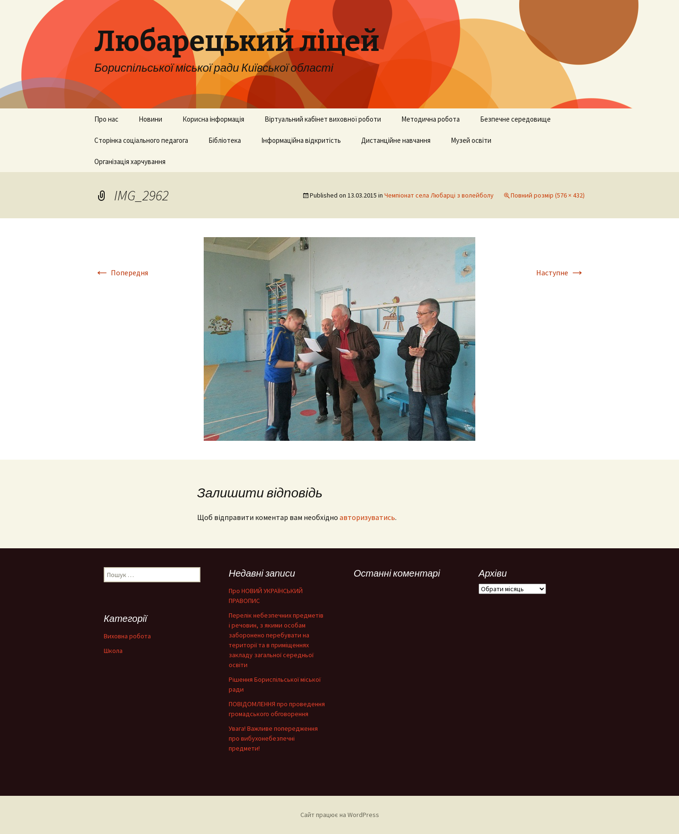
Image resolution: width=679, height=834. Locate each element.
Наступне (560, 272)
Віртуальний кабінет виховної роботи (323, 119)
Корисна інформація (213, 119)
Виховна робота (127, 636)
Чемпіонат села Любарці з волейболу (439, 195)
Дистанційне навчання (396, 140)
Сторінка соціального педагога (141, 140)
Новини (150, 119)
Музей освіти (471, 140)
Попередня (121, 272)
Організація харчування (130, 161)
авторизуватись (367, 517)
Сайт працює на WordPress (339, 814)
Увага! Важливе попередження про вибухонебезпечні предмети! (273, 738)
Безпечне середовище (515, 119)
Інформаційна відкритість (301, 140)
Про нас (106, 119)
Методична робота (430, 119)
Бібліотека (224, 140)
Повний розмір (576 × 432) (548, 195)
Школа (113, 650)
